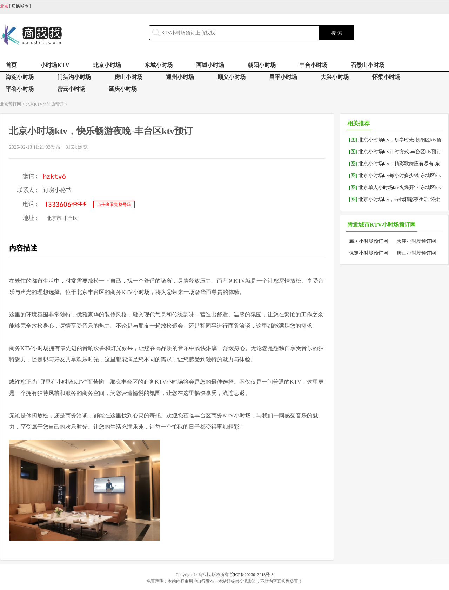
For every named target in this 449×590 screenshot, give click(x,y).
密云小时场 (71, 89)
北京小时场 (107, 65)
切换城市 (20, 6)
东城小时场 (159, 65)
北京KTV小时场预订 (45, 104)
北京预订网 (10, 104)
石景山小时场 (367, 65)
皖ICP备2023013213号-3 (252, 574)
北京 (4, 6)
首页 (11, 65)
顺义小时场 (231, 77)
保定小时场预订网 (368, 253)
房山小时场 (128, 77)
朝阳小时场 (262, 65)
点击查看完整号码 (114, 204)
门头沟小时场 (74, 77)
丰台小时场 (313, 65)
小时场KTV (54, 65)
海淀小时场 (20, 77)
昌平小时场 (283, 77)
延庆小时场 (123, 89)
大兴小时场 (335, 77)
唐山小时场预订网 (416, 253)
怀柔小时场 (386, 77)
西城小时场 (210, 65)
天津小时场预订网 (416, 241)
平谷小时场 (20, 89)
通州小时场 (180, 77)
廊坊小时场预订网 (368, 241)
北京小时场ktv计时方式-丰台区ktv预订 (395, 151)
